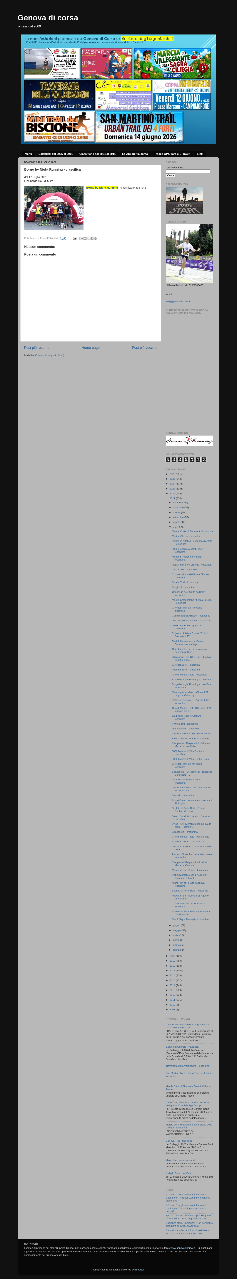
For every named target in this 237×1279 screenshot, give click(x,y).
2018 (173, 965)
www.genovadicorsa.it (183, 1248)
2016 (173, 975)
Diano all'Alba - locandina (186, 728)
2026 (173, 474)
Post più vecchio (144, 348)
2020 (173, 956)
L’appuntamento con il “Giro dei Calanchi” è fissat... (189, 876)
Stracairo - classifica (183, 795)
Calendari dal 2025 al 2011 (56, 153)
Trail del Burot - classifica (186, 669)
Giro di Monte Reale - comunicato (190, 836)
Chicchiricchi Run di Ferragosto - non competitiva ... (190, 650)
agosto (177, 522)
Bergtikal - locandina (183, 587)
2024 (173, 483)
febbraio (177, 945)
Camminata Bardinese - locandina (191, 615)
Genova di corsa (48, 17)
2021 (173, 498)
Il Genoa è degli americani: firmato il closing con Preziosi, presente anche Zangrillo (186, 1208)
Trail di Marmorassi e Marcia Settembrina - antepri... (187, 643)
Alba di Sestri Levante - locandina (190, 738)
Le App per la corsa (135, 153)
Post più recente (36, 348)
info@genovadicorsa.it (178, 301)
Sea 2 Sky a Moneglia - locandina (190, 919)
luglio (176, 527)
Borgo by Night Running (102, 187)
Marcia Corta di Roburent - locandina (192, 531)
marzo (176, 940)
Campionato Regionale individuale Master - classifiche (191, 745)
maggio (177, 930)
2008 (173, 1009)
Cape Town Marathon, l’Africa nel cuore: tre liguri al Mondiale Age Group (188, 1104)
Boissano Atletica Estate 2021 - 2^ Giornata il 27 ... (191, 635)
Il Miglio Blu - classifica (178, 1173)
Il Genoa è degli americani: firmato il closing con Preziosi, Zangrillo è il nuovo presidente (188, 1197)
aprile (176, 935)
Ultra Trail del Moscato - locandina (191, 620)
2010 (173, 1004)
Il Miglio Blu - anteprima (185, 723)
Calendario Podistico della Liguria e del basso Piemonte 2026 (187, 1026)
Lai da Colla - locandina (185, 569)
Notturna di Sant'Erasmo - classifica (191, 564)
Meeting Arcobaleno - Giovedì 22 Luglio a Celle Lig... (190, 694)
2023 (173, 488)
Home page (91, 348)
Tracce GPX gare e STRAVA (172, 153)
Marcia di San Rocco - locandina (190, 870)
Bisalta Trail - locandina (185, 582)
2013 (173, 990)
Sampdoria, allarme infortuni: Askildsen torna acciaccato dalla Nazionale (187, 1232)
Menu (28, 153)
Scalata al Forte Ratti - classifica (190, 890)
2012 (173, 994)
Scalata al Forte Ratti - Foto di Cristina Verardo (188, 809)
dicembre (178, 502)
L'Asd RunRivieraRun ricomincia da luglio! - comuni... (191, 825)
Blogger (139, 1269)
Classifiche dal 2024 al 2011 (97, 153)
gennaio (177, 949)
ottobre (177, 512)
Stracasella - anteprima (185, 831)
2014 (173, 985)
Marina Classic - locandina (186, 536)
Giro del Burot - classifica (186, 664)
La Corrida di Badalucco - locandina (192, 733)
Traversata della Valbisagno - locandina (187, 1065)
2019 (173, 960)
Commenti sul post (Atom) (49, 355)
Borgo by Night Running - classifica (191, 679)
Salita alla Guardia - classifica (182, 1046)
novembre (178, 507)
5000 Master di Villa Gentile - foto (190, 759)
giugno (177, 925)
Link (200, 153)
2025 (173, 478)
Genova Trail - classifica (179, 1140)
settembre (178, 517)
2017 (173, 970)
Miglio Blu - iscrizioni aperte (181, 1160)
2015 (173, 980)
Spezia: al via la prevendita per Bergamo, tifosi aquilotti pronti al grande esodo (188, 1217)
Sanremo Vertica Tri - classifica (189, 841)
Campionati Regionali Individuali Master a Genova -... (190, 864)
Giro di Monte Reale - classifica (189, 674)
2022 (173, 493)
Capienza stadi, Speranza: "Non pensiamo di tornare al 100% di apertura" (189, 1224)
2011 (173, 999)
